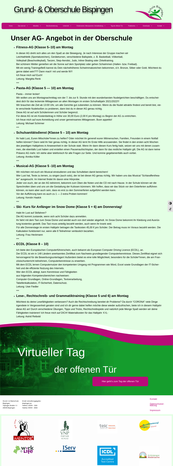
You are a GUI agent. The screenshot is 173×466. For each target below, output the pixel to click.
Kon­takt (160, 26)
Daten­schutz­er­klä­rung (157, 402)
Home (11, 26)
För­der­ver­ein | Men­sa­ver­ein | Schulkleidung (90, 26)
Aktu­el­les (37, 26)
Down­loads (147, 26)
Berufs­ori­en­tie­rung (52, 26)
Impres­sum (154, 406)
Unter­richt (67, 26)
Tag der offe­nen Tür (117, 26)
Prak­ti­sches (132, 26)
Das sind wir (23, 26)
